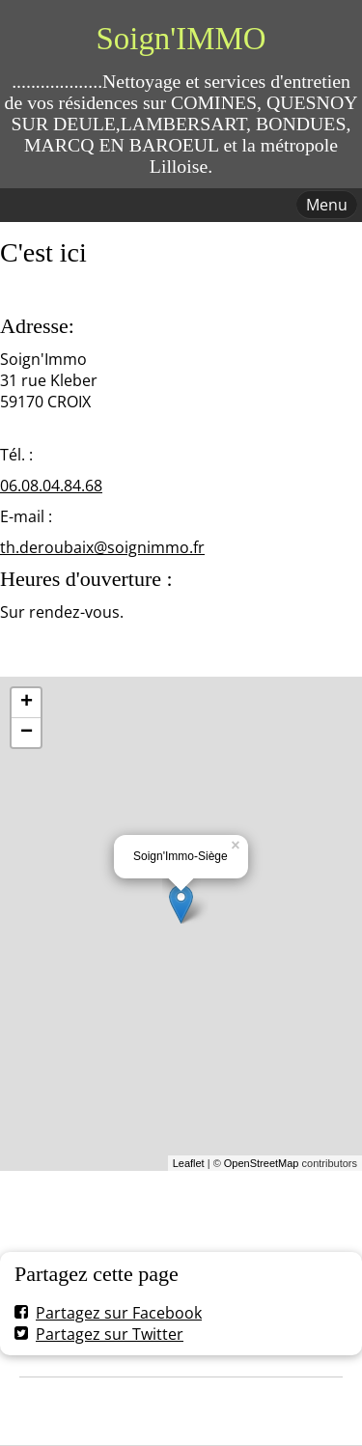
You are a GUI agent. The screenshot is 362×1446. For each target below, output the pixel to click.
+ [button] (26, 702)
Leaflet (189, 1163)
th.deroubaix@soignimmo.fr (102, 547)
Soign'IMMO (181, 38)
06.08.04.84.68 (51, 485)
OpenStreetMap (261, 1163)
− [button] (26, 732)
